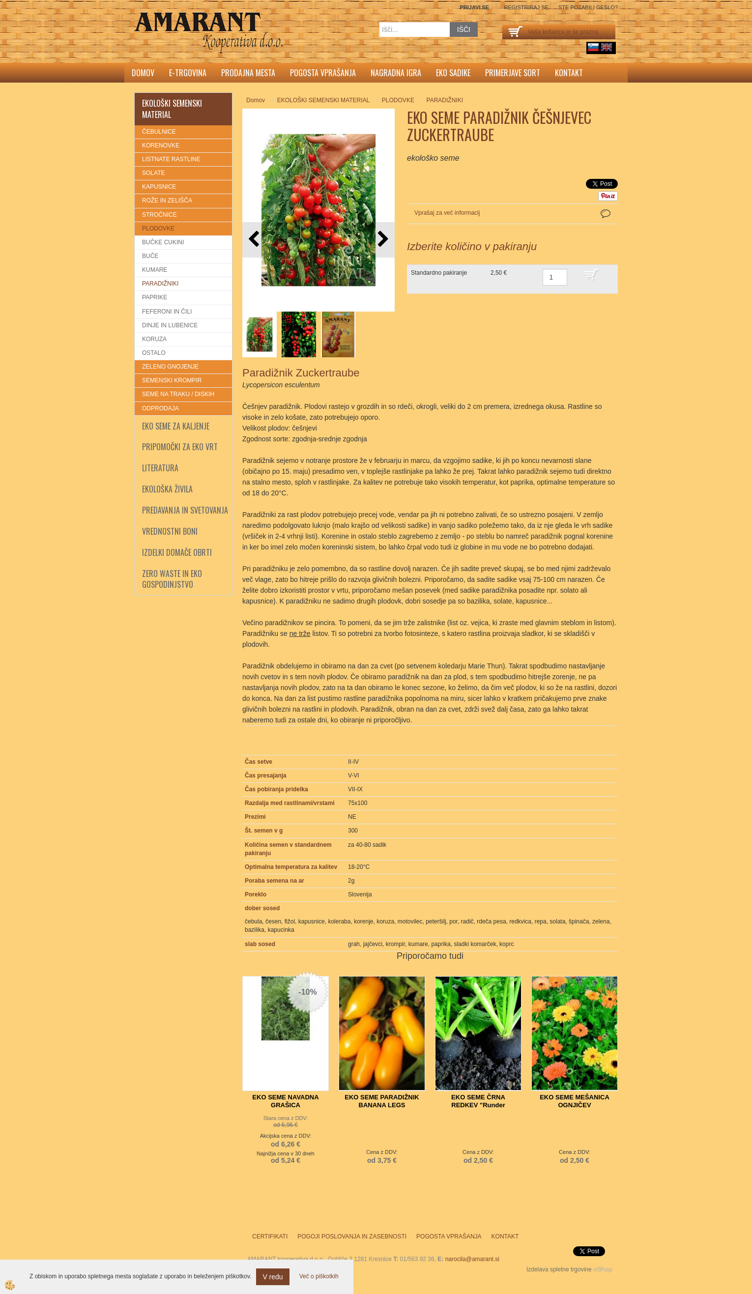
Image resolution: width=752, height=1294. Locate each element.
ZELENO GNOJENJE (170, 366)
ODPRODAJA (160, 408)
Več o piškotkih (319, 1276)
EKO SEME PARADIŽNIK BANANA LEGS (382, 1101)
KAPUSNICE (159, 186)
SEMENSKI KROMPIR (172, 380)
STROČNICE (159, 214)
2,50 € (499, 272)
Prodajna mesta (248, 73)
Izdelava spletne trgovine (559, 1269)
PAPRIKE (154, 297)
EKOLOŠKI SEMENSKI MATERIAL (323, 100)
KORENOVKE (160, 145)
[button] (382, 239)
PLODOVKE (158, 228)
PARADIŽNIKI (160, 283)
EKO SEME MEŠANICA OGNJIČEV (574, 1101)
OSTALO (154, 352)
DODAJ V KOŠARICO (598, 279)
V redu (272, 1277)
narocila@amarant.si (472, 1259)
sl (593, 47)
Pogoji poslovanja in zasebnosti (351, 1236)
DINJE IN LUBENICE (170, 325)
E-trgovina (187, 73)
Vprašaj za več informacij (447, 212)
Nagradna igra (396, 73)
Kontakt (569, 73)
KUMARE (154, 269)
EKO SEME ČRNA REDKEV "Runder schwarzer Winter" (478, 1105)
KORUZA (154, 339)
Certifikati (270, 1236)
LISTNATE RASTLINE (171, 159)
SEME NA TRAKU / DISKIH (178, 394)
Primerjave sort (512, 73)
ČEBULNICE (159, 131)
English (606, 47)
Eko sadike (453, 73)
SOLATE (153, 173)
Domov (143, 73)
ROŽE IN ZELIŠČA (167, 200)
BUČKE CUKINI (163, 242)
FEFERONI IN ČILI (167, 311)
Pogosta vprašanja (323, 73)
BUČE (150, 256)
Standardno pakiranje (439, 272)
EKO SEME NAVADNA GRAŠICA (285, 1101)
